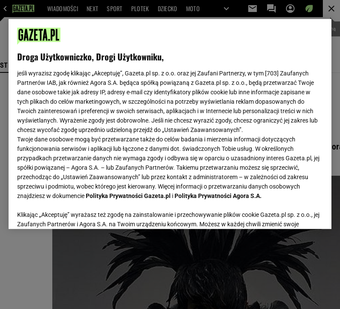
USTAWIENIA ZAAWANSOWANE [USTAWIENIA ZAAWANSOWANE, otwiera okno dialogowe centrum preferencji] (73, 211)
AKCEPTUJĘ (294, 212)
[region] (170, 124)
